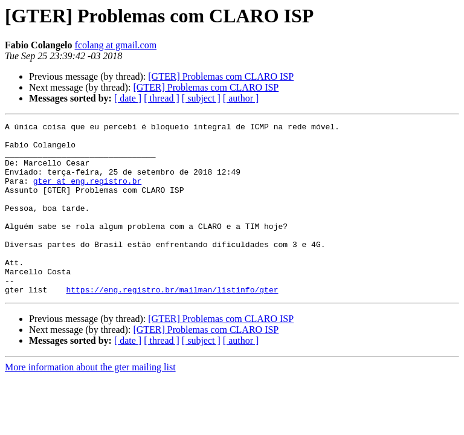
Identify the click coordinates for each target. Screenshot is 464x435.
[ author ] (241, 98)
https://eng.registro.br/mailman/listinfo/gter (172, 323)
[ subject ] (201, 98)
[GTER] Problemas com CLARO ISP (221, 76)
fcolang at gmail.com (116, 45)
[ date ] (127, 98)
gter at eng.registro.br (87, 193)
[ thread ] (161, 98)
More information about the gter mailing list (90, 401)
